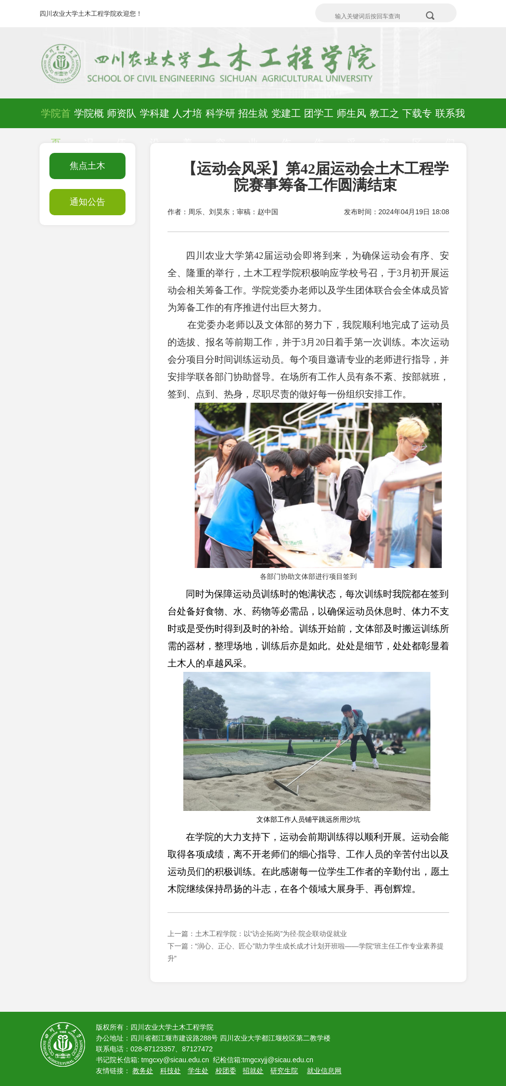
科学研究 (220, 128)
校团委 (225, 1071)
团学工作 (319, 128)
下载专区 (417, 128)
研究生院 (284, 1071)
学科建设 (154, 128)
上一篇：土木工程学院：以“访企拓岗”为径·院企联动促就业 (257, 934)
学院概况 (89, 128)
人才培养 (187, 128)
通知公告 (87, 202)
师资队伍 (121, 128)
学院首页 (56, 128)
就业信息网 (324, 1071)
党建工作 (286, 128)
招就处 (253, 1071)
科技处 (170, 1071)
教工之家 (384, 128)
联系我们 (450, 128)
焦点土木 (87, 166)
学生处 (198, 1071)
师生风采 (351, 128)
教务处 (142, 1071)
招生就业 (253, 128)
